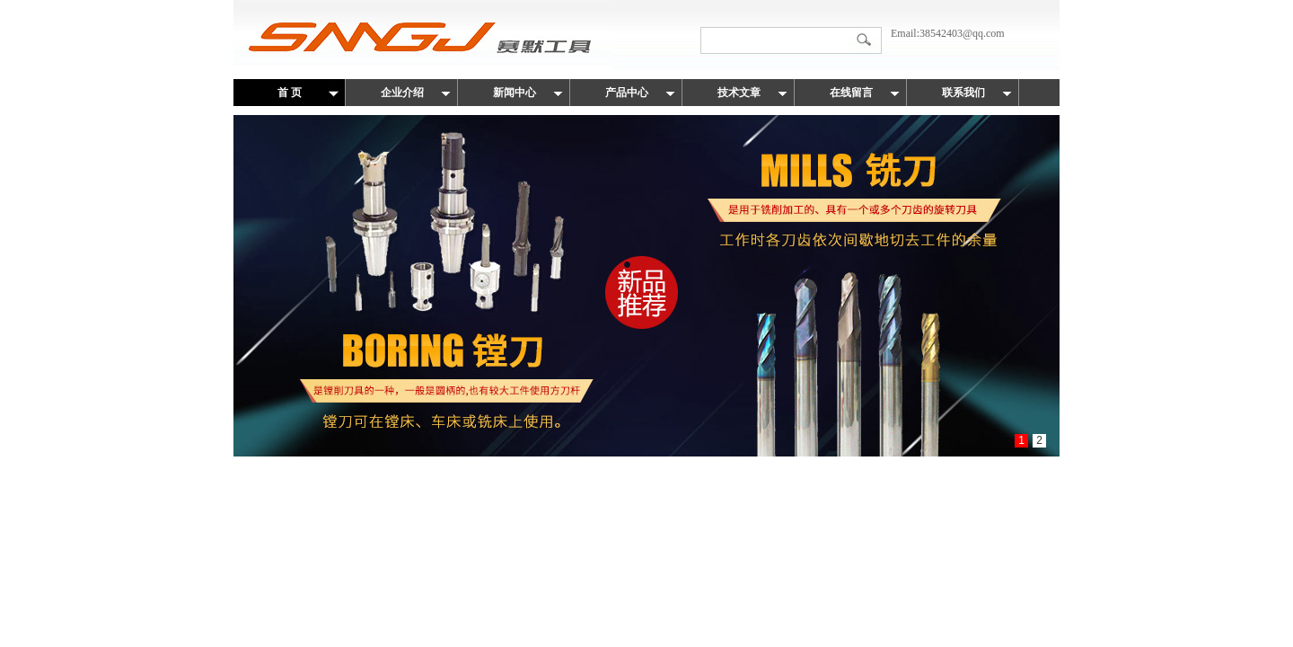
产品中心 (626, 92)
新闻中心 (514, 92)
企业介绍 (402, 92)
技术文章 (739, 92)
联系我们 (963, 92)
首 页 (289, 92)
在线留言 (851, 92)
